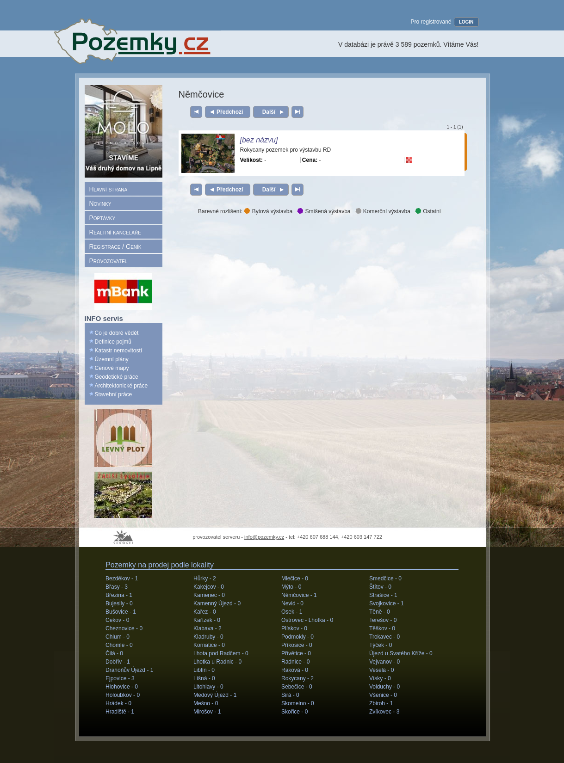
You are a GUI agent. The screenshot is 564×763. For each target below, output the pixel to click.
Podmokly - (297, 637)
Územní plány (112, 359)
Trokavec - (384, 637)
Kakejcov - (208, 587)
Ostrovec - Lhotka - (307, 620)
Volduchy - (384, 686)
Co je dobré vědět (117, 333)
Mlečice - (294, 578)
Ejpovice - (120, 678)
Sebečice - (296, 686)
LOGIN (466, 22)
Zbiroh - (381, 703)
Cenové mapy (112, 368)
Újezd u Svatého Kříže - (401, 653)
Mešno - (205, 703)
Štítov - (380, 587)
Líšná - (204, 678)
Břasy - (116, 587)
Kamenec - (209, 595)
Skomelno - (297, 703)
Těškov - (382, 628)
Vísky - (380, 678)
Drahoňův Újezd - (129, 670)
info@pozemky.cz (264, 537)
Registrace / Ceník (115, 246)
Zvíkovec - (384, 711)
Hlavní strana (108, 189)
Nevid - (292, 603)
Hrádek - (118, 703)
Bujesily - (119, 603)
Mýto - (291, 587)
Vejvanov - (384, 661)
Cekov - (117, 620)
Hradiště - (119, 711)
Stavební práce (113, 394)
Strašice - (383, 595)
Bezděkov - (121, 578)
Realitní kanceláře (115, 232)
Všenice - (383, 695)
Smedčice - (385, 578)
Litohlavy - (208, 686)
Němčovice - (299, 595)
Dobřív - (117, 661)
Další (268, 112)
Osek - (291, 612)
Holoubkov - (122, 695)
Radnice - (295, 661)
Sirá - (290, 695)
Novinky (100, 203)
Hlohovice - (121, 686)
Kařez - (204, 612)
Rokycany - (297, 678)
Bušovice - (120, 612)
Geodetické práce (116, 377)
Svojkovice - (386, 603)
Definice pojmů (113, 341)
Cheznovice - (124, 628)
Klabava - (207, 628)
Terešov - (383, 620)
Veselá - (381, 670)
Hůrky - (204, 578)
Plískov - (294, 628)
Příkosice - (296, 645)
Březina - (118, 595)
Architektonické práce (121, 385)
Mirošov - (207, 711)
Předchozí (230, 112)
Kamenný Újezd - (217, 603)
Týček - (380, 645)
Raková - (294, 670)
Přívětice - (296, 653)
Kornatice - (209, 645)
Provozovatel (108, 261)
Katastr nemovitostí (119, 350)
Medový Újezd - (214, 695)
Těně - (379, 612)
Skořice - (294, 711)
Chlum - (117, 637)
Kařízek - (206, 620)
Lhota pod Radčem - (220, 653)
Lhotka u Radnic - (217, 661)
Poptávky (102, 218)
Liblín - (204, 670)
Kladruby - (208, 637)
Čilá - (114, 653)
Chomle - (119, 645)
